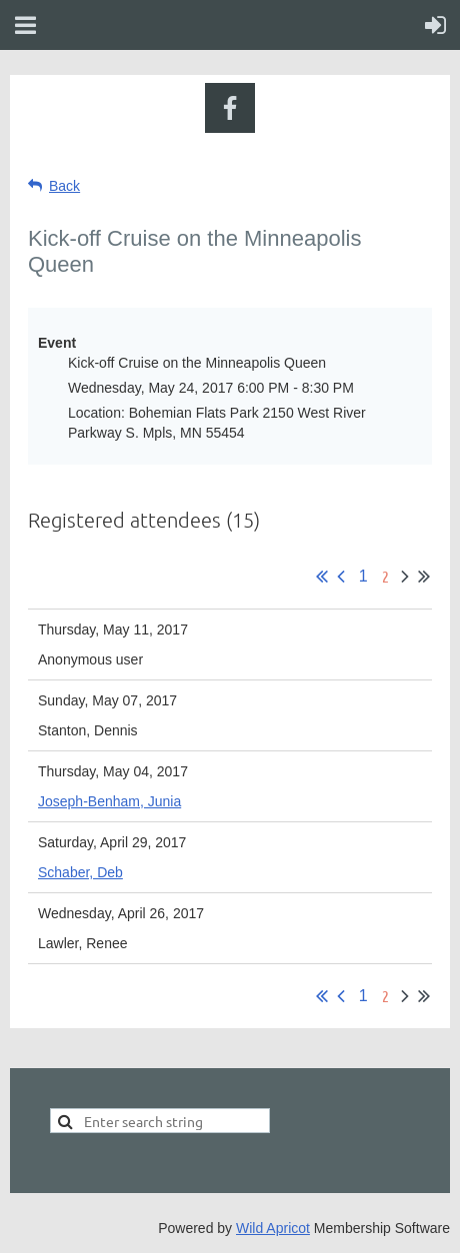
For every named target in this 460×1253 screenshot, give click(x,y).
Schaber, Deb (80, 872)
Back (64, 186)
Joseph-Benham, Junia (109, 801)
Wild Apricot (273, 1228)
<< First (322, 577)
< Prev (341, 577)
